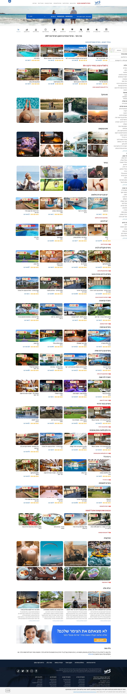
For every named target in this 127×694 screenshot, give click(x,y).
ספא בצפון (39, 684)
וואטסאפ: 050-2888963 (104, 682)
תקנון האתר (68, 663)
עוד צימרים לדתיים (105, 244)
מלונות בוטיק (39, 686)
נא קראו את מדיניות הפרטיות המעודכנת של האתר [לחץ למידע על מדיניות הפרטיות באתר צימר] (84, 692)
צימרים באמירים (66, 679)
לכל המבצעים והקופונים (104, 532)
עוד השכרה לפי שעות (104, 400)
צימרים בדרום (81, 682)
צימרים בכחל (67, 684)
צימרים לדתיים (53, 684)
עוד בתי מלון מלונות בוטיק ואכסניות (101, 453)
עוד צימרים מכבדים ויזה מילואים (102, 218)
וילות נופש (40, 679)
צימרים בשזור (67, 682)
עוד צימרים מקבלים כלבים (103, 271)
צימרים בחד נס (67, 681)
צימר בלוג (49, 663)
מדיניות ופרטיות (90, 663)
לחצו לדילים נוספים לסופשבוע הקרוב (101, 87)
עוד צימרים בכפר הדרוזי (104, 427)
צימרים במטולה (67, 686)
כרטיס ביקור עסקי (39, 663)
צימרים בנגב (82, 684)
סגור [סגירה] (7, 690)
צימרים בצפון (73, 3)
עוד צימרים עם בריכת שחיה (103, 374)
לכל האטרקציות (105, 582)
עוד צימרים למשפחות (104, 506)
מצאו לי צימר (40, 3)
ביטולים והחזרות (79, 663)
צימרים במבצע (53, 679)
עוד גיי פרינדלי (106, 480)
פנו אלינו (90, 654)
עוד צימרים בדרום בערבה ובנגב (102, 297)
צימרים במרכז (81, 681)
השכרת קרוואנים (48, 3)
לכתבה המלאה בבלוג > (34, 621)
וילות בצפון (39, 681)
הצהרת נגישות (59, 663)
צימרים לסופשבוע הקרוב (83, 3)
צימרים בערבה (81, 686)
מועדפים (34, 3)
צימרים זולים (53, 681)
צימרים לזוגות (66, 3)
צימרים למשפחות (57, 3)
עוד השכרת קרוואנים (104, 324)
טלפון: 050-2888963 (105, 681)
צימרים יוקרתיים (52, 682)
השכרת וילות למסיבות (37, 682)
